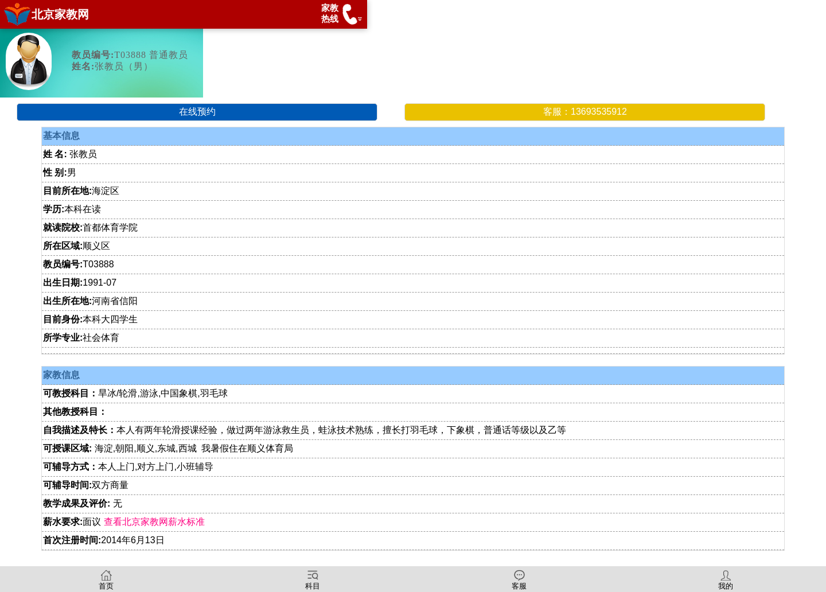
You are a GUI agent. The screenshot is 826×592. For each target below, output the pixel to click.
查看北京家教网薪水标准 (154, 522)
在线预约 (197, 111)
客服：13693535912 (585, 111)
